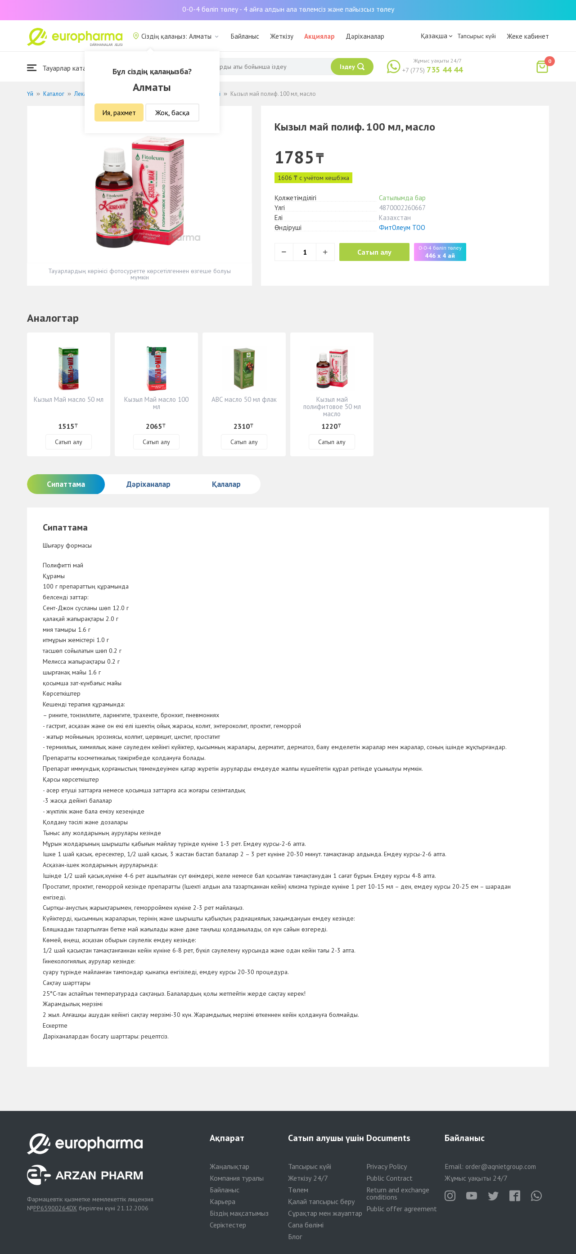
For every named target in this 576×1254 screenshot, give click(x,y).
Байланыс (245, 36)
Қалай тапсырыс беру (321, 1201)
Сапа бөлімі (306, 1224)
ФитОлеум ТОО (402, 227)
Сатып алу (374, 251)
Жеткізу (281, 36)
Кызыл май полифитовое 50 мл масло (332, 406)
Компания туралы (237, 1177)
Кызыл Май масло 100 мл (156, 403)
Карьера (222, 1201)
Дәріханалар (365, 36)
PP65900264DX (55, 1208)
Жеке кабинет (528, 36)
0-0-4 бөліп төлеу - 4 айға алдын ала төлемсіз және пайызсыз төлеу (288, 8)
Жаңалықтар (229, 1166)
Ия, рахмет (119, 112)
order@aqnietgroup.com (500, 1166)
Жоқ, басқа (172, 112)
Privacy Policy (386, 1166)
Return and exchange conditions (397, 1193)
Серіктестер (228, 1224)
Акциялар (319, 36)
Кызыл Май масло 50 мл (69, 399)
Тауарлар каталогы (64, 67)
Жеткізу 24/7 (308, 1177)
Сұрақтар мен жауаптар (325, 1213)
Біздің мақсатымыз (239, 1213)
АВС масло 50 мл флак (244, 399)
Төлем (298, 1189)
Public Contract (389, 1177)
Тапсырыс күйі (476, 36)
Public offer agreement (401, 1208)
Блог (295, 1236)
